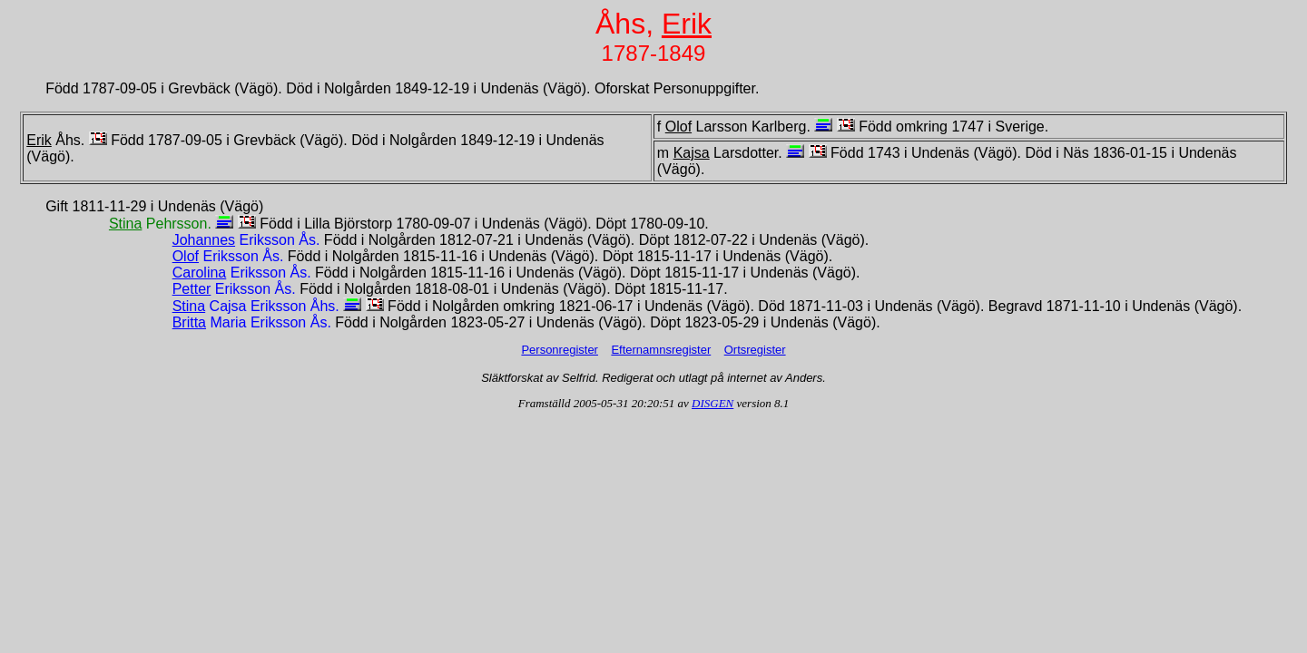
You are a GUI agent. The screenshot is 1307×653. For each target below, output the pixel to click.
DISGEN (712, 403)
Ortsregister (755, 349)
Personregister (559, 349)
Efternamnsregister (661, 349)
